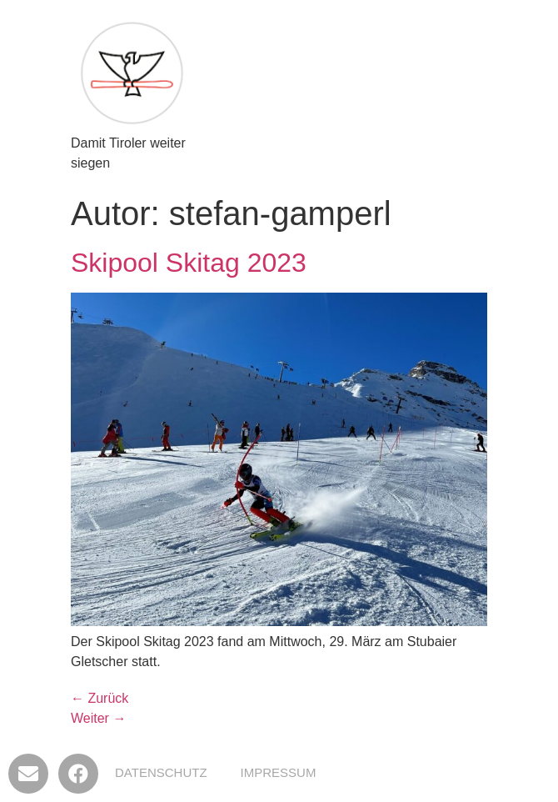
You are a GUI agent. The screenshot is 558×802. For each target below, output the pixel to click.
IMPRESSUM (278, 772)
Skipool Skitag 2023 (188, 263)
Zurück (99, 698)
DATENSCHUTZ (161, 772)
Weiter (98, 718)
